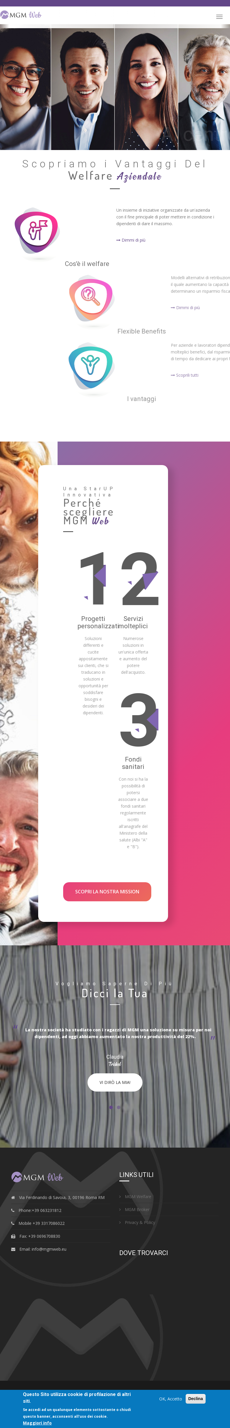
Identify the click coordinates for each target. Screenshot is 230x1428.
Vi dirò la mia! (115, 1082)
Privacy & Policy (137, 1222)
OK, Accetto (170, 1399)
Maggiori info (37, 1423)
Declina (195, 1398)
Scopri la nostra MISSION (107, 891)
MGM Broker (134, 1209)
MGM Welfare (135, 1196)
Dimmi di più (130, 240)
